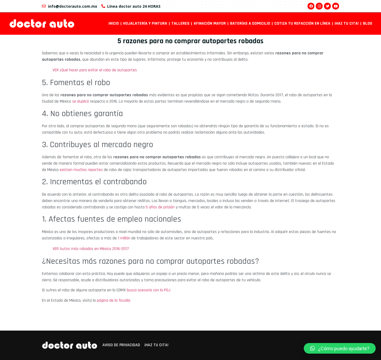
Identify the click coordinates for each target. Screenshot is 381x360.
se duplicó (80, 101)
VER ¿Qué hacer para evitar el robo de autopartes (95, 70)
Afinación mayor (210, 23)
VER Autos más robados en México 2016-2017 (91, 249)
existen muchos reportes (81, 170)
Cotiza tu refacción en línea (302, 23)
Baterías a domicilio (250, 23)
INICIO (114, 23)
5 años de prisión (160, 207)
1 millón (124, 238)
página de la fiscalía (113, 300)
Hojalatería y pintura (145, 23)
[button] (340, 348)
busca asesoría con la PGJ (148, 290)
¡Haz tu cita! (347, 23)
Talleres (180, 23)
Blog (367, 23)
